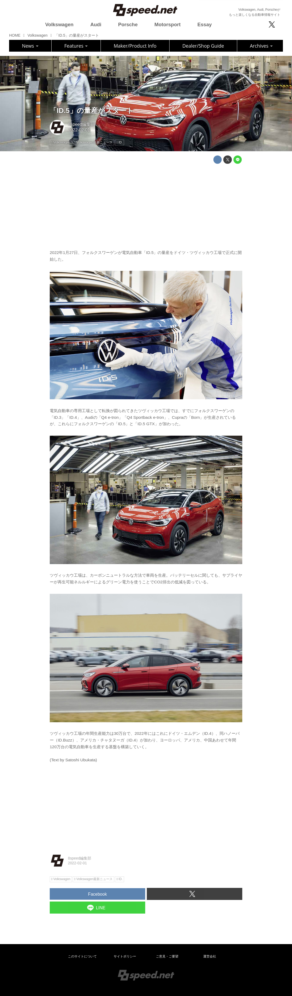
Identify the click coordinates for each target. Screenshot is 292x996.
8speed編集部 (81, 124)
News (30, 46)
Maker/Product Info (135, 46)
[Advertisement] (146, 205)
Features (76, 46)
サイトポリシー (125, 956)
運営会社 (209, 956)
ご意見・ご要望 (167, 956)
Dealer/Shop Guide (203, 46)
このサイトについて (82, 956)
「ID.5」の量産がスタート (92, 111)
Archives (261, 46)
